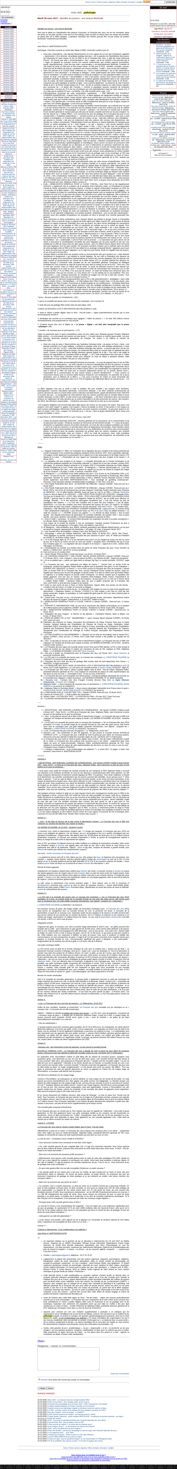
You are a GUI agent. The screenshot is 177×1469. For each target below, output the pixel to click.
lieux (99, 857)
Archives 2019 (8, 45)
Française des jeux (91, 1007)
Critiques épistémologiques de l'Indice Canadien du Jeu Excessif (71, 1410)
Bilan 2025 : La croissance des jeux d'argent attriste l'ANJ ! (69, 1404)
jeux (84, 833)
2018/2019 (8, 96)
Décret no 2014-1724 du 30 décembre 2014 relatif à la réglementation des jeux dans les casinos (8, 187)
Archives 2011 (8, 62)
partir (41, 889)
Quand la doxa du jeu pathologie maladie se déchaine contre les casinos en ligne (77, 1412)
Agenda (112, 2)
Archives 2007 (8, 71)
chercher (61, 845)
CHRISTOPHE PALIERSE (116, 657)
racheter (117, 871)
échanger (81, 873)
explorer (67, 885)
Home (88, 2)
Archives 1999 (8, 89)
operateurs (156, 31)
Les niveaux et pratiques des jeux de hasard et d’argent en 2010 (8, 292)
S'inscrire (44, 1384)
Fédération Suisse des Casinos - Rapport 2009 (8, 350)
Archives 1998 (8, 91)
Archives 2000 (8, 87)
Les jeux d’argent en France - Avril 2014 (8, 193)
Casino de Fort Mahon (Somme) (163, 138)
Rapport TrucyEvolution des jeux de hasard (8, 459)
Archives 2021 (8, 40)
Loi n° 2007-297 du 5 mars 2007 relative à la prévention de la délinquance (8, 434)
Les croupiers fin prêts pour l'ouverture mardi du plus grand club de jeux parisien (166, 75)
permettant (168, 34)
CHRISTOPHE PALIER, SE (54, 690)
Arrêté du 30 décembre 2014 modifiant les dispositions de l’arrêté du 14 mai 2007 (8, 160)
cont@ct (139, 2)
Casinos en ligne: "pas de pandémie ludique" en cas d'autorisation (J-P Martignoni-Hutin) (80, 1443)
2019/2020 (8, 98)
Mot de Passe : (5, 12)
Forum (93, 2)
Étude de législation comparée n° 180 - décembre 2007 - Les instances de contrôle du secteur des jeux (8, 417)
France (67, 887)
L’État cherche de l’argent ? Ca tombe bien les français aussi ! (70, 1429)
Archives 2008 (8, 69)
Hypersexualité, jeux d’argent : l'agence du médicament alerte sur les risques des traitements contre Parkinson (165, 57)
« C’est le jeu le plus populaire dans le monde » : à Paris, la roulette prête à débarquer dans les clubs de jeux (166, 68)
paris (104, 833)
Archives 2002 (8, 82)
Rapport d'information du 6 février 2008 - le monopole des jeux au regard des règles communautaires (8, 407)
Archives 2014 (8, 56)
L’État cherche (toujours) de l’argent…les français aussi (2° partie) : (72, 1419)
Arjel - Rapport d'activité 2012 (8, 212)
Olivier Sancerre (120, 653)
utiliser (79, 847)
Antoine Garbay (106, 668)
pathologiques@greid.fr (60, 1255)
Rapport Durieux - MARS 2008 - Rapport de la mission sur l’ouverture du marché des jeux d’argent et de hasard (8, 397)
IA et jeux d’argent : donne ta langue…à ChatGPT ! (66, 1417)
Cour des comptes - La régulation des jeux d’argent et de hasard (8, 114)
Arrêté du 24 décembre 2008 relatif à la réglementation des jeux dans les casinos (8, 378)
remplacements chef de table (161, 127)
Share (40, 1341)
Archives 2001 (8, 85)
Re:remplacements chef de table (163, 117)
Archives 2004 (8, 78)
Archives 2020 (8, 42)
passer (46, 863)
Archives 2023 (8, 36)
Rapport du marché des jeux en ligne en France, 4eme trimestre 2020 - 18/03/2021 (8, 106)
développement (43, 885)
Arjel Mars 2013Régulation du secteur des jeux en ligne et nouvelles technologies (8, 218)
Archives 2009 (8, 67)
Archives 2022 (8, 38)
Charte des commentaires (120, 1378)
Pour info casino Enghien (161, 111)
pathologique (168, 37)
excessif (172, 31)
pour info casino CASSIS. (161, 101)
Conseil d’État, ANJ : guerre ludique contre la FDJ (66, 1427)
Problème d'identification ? (6, 22)
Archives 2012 (8, 60)
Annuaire (131, 2)
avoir (54, 877)
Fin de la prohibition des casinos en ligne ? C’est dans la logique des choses (75, 1445)
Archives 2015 (8, 54)
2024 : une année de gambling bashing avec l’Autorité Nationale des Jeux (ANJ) (77, 1425)
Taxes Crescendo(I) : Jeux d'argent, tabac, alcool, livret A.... (69, 1406)
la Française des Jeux (115, 909)
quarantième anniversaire (111, 917)
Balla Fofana (107, 507)
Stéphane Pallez (43, 961)
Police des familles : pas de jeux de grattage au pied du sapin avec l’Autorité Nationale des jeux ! (83, 1435)
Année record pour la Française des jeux (62, 853)
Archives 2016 (8, 51)
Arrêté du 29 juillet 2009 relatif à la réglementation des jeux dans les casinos (8, 356)
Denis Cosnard (88, 651)
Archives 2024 (8, 34)
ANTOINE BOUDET (73, 690)
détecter (40, 850)
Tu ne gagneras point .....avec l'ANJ (61, 1437)
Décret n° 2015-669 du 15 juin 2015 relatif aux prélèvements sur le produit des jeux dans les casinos (8, 123)
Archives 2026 (8, 29)
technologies (102, 859)
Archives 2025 (8, 31)
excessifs (164, 31)
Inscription (4, 20)
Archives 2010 (8, 65)
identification (159, 34)
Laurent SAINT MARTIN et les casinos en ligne (65, 1441)
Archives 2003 (8, 80)
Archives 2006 (8, 73)
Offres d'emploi (121, 2)
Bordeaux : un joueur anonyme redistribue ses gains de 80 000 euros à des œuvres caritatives (165, 47)
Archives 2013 (8, 58)
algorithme (158, 29)
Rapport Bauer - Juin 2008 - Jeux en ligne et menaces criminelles (8, 386)
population (158, 37)
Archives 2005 (8, 76)
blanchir (84, 871)
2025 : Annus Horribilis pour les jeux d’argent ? (65, 1433)
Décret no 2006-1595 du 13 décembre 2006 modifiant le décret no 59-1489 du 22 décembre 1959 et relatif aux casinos (8, 444)
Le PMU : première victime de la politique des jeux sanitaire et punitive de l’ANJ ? (77, 1414)
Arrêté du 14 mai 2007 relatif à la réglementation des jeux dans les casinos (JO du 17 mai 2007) (8, 426)
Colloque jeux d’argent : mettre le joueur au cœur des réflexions (71, 1439)
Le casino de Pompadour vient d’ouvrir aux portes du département (166, 82)
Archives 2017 (8, 49)
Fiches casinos (102, 2)
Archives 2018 (8, 47)
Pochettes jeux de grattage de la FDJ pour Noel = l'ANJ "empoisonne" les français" (78, 1408)
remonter (86, 863)
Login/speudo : (5, 7)
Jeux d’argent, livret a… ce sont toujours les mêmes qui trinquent (71, 1431)
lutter (50, 831)
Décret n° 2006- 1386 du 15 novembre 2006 (8, 452)
